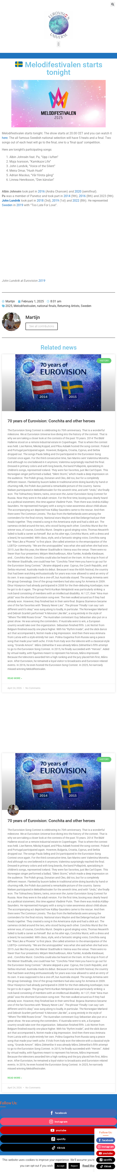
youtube (58, 1130)
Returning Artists (68, 306)
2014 (67, 196)
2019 (55, 200)
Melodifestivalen (25, 306)
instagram (58, 1121)
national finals (46, 306)
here (5, 138)
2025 (8, 306)
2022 (75, 200)
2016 (41, 191)
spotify (58, 1139)
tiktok (58, 1148)
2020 (78, 191)
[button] (112, 4)
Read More (89, 1165)
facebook (58, 1113)
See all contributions (41, 326)
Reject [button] (74, 1165)
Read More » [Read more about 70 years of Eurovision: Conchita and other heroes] (15, 678)
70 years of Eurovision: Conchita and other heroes (51, 421)
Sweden (7, 205)
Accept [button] (60, 1165)
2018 (40, 200)
